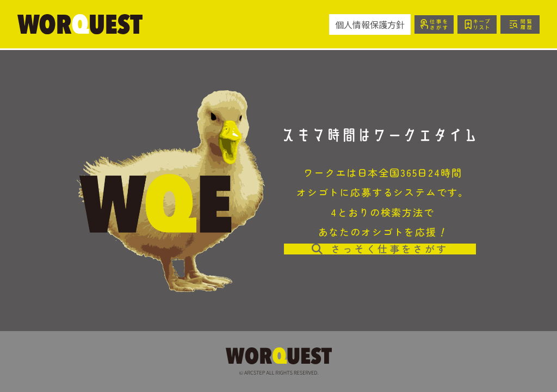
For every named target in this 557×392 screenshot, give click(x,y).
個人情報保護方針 (370, 24)
